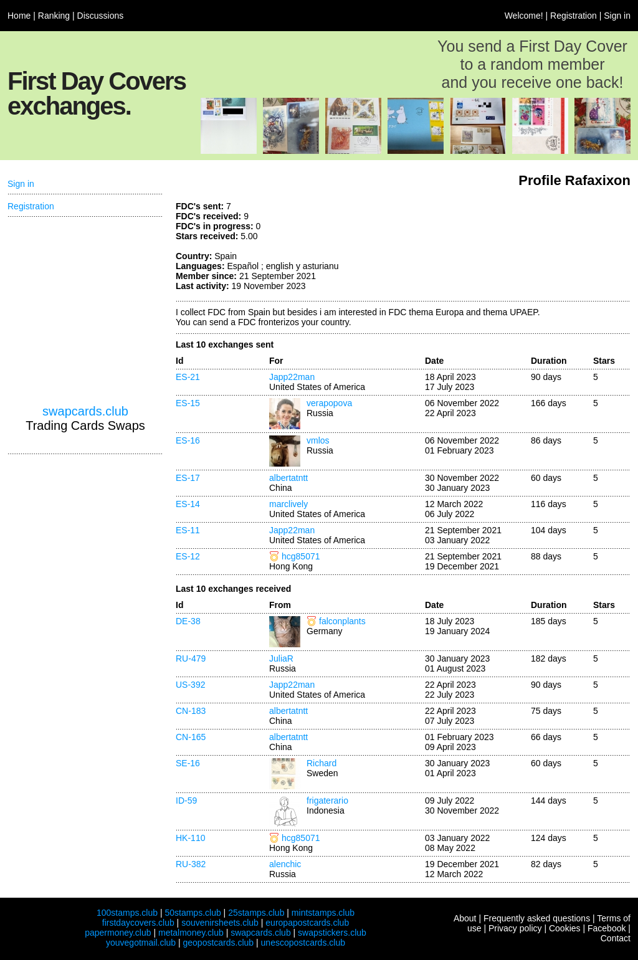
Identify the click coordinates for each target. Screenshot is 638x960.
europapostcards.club (307, 923)
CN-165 (191, 737)
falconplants (342, 621)
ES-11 (188, 530)
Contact (616, 938)
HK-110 (190, 838)
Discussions (100, 16)
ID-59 (186, 801)
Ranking (54, 16)
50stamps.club (192, 913)
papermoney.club (118, 933)
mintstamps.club (323, 913)
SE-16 (188, 763)
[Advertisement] (537, 248)
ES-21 (188, 377)
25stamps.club (256, 913)
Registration (573, 16)
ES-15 (188, 403)
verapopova (329, 403)
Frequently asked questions (536, 918)
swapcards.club (85, 411)
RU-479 (191, 658)
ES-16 (188, 440)
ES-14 (188, 504)
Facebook (607, 928)
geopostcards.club (218, 943)
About (465, 918)
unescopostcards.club (303, 943)
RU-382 (191, 864)
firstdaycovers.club (138, 923)
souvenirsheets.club (220, 923)
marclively (288, 504)
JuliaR (281, 658)
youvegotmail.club (141, 943)
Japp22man (292, 377)
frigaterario (327, 801)
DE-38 (188, 621)
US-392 (190, 685)
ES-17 (188, 478)
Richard (321, 763)
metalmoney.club (191, 933)
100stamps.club (127, 913)
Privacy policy (515, 928)
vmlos (318, 440)
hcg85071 (301, 556)
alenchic (285, 864)
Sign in (617, 16)
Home (19, 16)
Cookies (565, 928)
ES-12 (188, 556)
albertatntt (288, 478)
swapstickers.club (332, 933)
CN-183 (191, 711)
